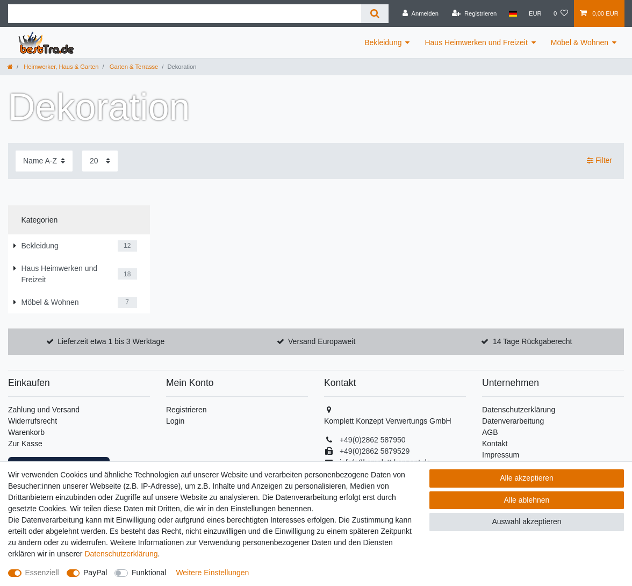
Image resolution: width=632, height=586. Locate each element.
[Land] (512, 13)
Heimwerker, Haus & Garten (60, 66)
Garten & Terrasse (133, 66)
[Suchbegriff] (184, 13)
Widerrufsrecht (32, 421)
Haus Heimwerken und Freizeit (476, 42)
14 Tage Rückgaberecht (532, 341)
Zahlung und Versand (44, 409)
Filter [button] (599, 161)
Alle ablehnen (527, 500)
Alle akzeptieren (527, 478)
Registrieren (186, 409)
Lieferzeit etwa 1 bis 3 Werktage (111, 341)
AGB (490, 432)
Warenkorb (26, 432)
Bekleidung (382, 42)
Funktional (149, 572)
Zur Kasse (25, 443)
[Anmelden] (420, 13)
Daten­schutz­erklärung (120, 553)
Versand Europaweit (321, 341)
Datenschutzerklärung (518, 409)
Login (175, 421)
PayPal (95, 572)
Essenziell (42, 572)
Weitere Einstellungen (212, 572)
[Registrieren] (474, 13)
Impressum (500, 455)
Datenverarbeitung (513, 421)
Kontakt (494, 443)
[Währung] (535, 13)
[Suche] (375, 13)
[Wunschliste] (561, 13)
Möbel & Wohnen (579, 42)
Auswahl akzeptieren (526, 521)
